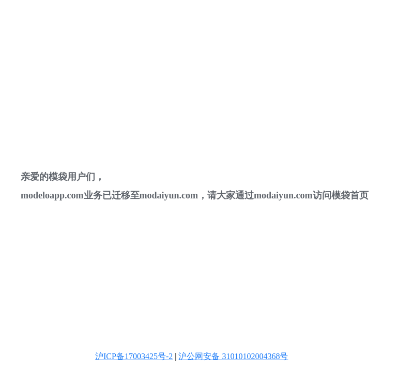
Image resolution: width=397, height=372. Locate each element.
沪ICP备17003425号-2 (134, 356)
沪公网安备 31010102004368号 (233, 356)
